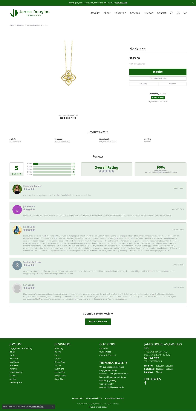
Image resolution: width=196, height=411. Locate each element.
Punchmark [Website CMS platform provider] (103, 407)
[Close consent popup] (53, 406)
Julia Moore (29, 206)
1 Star (29, 174)
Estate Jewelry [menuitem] (16, 372)
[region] (68, 71)
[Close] (192, 3)
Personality (59, 372)
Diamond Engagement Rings (112, 377)
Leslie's (57, 365)
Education (120, 13)
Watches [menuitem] (13, 368)
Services (135, 13)
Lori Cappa (28, 285)
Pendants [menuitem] (14, 358)
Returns (172, 84)
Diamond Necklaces (33, 25)
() (74, 164)
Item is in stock (158, 98)
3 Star (29, 169)
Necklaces (20, 25)
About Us (103, 348)
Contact (161, 13)
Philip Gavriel (60, 375)
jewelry (12, 25)
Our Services (105, 351)
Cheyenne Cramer (32, 186)
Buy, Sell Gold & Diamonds (111, 387)
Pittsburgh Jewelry (107, 380)
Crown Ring (59, 362)
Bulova (57, 351)
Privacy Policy (77, 398)
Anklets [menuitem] (13, 379)
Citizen (57, 358)
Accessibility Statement (114, 398)
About (107, 13)
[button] (171, 13)
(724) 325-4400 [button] (121, 2)
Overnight (59, 368)
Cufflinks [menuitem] (14, 375)
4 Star (29, 166)
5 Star (29, 164)
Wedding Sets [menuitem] (16, 382)
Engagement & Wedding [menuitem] (21, 348)
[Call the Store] (151, 357)
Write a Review (98, 321)
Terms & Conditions (94, 398)
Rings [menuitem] (12, 351)
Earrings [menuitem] (13, 355)
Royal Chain (59, 379)
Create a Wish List (107, 355)
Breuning (58, 348)
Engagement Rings (108, 370)
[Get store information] (153, 361)
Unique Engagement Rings (111, 367)
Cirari (56, 355)
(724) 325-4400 (68, 117)
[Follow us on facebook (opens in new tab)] (145, 383)
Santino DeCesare (32, 262)
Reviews (148, 13)
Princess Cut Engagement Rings (113, 373)
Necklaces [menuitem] (14, 362)
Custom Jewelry (106, 384)
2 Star (29, 172)
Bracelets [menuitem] (14, 365)
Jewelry (95, 13)
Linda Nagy (29, 226)
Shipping (143, 84)
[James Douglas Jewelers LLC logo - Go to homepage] (30, 12)
